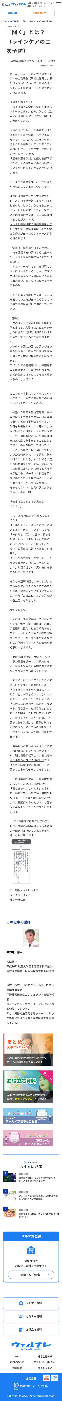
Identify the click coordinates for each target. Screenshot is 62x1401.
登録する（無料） (31, 1275)
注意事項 (17, 1368)
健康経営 (12, 13)
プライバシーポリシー (45, 1362)
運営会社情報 (45, 1356)
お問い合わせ (17, 1362)
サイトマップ (45, 1368)
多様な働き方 (39, 13)
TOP (17, 1356)
